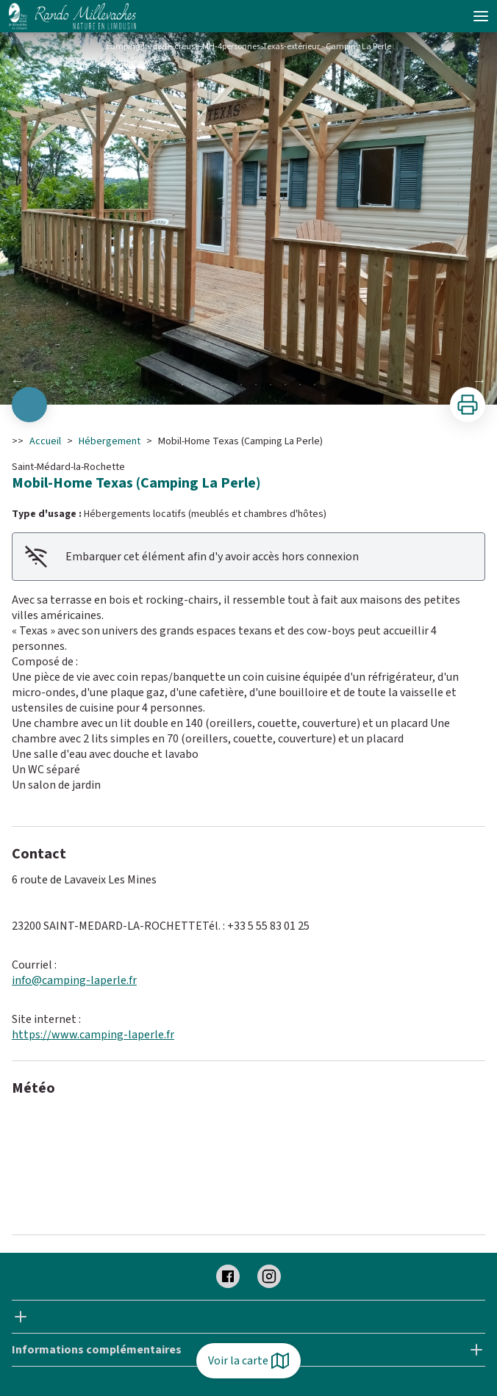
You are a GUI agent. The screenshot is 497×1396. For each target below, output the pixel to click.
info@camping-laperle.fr (74, 980)
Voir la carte (248, 1361)
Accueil (45, 441)
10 (314, 384)
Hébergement (109, 441)
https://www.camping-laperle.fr (93, 1035)
